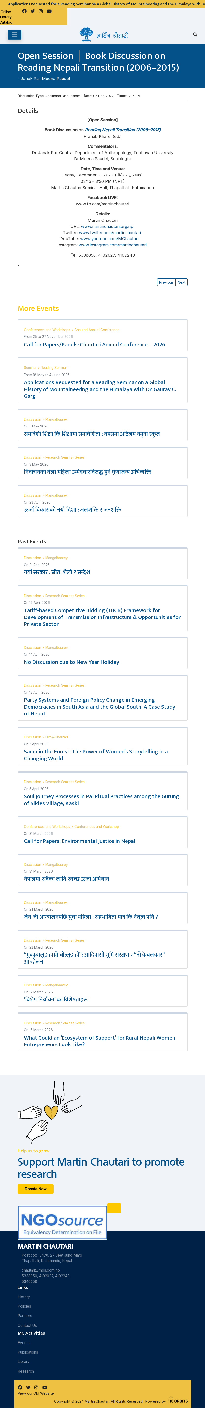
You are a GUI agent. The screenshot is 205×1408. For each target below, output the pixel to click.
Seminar (31, 368)
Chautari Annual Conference (96, 330)
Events (24, 1342)
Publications (28, 1352)
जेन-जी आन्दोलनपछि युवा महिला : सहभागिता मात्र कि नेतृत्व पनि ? (91, 917)
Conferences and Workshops (47, 330)
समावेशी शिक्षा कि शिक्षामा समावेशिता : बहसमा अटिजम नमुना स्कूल (92, 434)
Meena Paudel (56, 78)
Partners (25, 1315)
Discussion (33, 419)
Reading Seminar (54, 368)
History (24, 1297)
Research (26, 1371)
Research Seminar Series (65, 457)
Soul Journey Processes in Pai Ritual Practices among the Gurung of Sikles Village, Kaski (101, 800)
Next (181, 282)
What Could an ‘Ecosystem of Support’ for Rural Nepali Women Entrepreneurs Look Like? (99, 1041)
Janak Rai (30, 78)
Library (24, 1361)
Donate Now (36, 1189)
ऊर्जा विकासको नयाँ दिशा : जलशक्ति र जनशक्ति (72, 510)
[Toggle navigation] (14, 35)
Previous (166, 282)
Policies (24, 1306)
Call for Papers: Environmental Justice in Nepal (79, 841)
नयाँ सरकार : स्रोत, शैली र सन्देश (57, 572)
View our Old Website (36, 1393)
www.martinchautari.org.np (107, 226)
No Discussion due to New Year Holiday (71, 662)
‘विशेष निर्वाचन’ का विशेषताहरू (56, 999)
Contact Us (27, 1325)
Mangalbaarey (56, 419)
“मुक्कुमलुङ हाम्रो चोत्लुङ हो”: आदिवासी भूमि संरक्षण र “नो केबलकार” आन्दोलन (94, 958)
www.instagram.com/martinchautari (113, 244)
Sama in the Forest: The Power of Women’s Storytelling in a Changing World (96, 755)
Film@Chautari (56, 737)
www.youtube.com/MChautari (109, 238)
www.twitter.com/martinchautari (110, 232)
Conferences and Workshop (96, 827)
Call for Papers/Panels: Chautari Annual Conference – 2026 (94, 344)
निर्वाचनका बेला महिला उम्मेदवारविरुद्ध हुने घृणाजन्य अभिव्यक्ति (87, 472)
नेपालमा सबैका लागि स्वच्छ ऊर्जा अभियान (66, 879)
